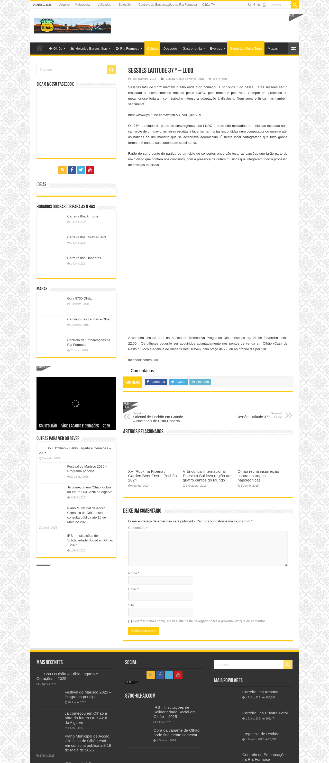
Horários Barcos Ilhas (88, 48)
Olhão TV (208, 4)
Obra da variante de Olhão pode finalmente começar (176, 661)
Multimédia (82, 4)
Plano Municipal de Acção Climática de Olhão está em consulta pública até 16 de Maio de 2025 (88, 671)
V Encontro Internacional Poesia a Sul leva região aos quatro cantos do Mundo (207, 374)
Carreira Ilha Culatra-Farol (86, 237)
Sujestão (125, 4)
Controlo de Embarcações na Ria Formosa (168, 4)
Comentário (138, 427)
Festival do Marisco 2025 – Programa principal (88, 623)
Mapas (273, 48)
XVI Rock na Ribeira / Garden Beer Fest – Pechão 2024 (152, 374)
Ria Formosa (127, 48)
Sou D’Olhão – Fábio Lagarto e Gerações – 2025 (74, 426)
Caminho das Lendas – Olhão (89, 319)
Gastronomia (192, 48)
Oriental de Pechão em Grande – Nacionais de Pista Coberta (159, 316)
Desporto (170, 48)
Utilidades (104, 4)
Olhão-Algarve (39, 47)
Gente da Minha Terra (246, 48)
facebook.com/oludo (143, 259)
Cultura (152, 48)
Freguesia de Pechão (261, 662)
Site (131, 504)
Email (133, 488)
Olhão (55, 48)
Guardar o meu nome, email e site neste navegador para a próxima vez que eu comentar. (199, 520)
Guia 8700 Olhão (80, 298)
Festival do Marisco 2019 (264, 701)
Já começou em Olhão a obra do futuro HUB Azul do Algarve (86, 646)
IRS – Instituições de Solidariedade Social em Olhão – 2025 (90, 540)
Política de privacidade (53, 723)
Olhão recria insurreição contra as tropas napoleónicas (258, 374)
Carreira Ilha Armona (82, 216)
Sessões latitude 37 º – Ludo (256, 314)
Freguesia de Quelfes (261, 722)
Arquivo (64, 4)
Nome (133, 472)
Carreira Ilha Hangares (84, 258)
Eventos (216, 48)
